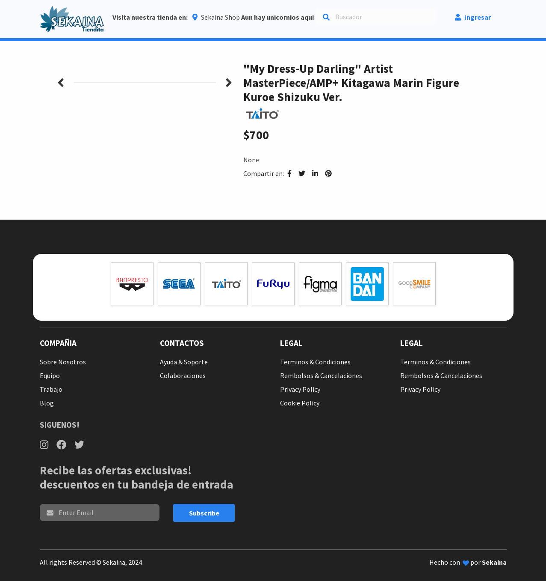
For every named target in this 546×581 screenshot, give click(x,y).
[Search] (376, 16)
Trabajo (51, 389)
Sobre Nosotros (63, 362)
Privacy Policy (300, 389)
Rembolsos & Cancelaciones (321, 375)
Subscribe (204, 513)
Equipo (50, 375)
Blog (47, 403)
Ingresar (473, 17)
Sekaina (494, 562)
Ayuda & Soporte (184, 362)
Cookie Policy (299, 403)
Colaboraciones (183, 375)
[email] (100, 512)
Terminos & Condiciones (315, 362)
